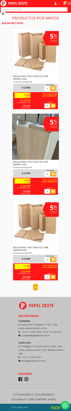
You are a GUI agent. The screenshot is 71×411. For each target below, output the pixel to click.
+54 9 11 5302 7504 (31, 331)
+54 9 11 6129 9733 (51, 331)
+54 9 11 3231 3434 (31, 357)
